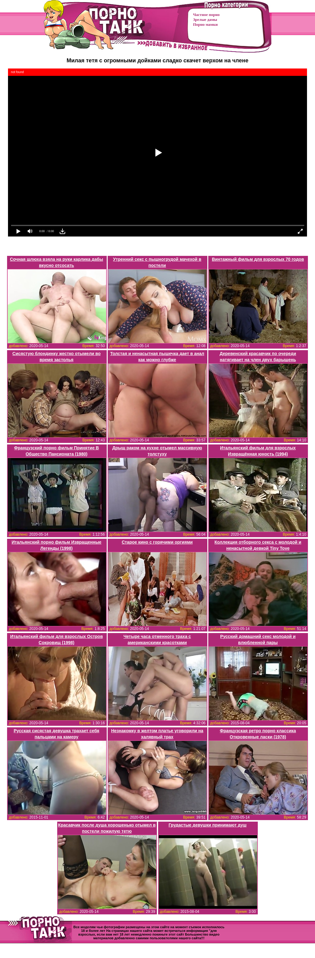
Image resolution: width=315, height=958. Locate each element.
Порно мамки (205, 24)
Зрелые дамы (205, 19)
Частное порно (206, 14)
